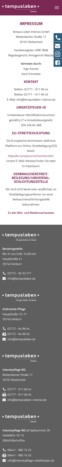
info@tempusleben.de (21, 278)
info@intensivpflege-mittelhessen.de (30, 460)
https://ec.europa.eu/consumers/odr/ (31, 156)
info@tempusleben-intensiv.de (26, 400)
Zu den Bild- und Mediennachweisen (31, 212)
